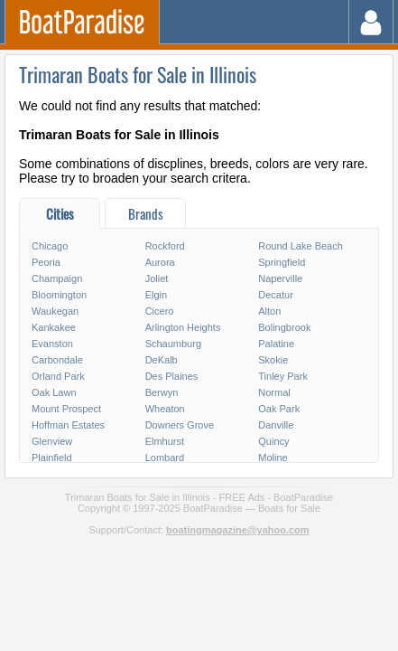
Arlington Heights (183, 327)
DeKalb (161, 359)
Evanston (52, 343)
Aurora (160, 262)
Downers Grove (179, 425)
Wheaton (165, 408)
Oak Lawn (54, 392)
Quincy (273, 441)
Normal (274, 392)
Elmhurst (164, 441)
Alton (269, 311)
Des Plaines (172, 376)
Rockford (165, 246)
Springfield (281, 262)
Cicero (159, 311)
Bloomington (59, 294)
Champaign (57, 278)
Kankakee (54, 327)
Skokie (273, 359)
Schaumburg (173, 343)
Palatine (276, 343)
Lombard (164, 457)
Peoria (46, 262)
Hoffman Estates (68, 425)
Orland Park (58, 376)
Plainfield (52, 457)
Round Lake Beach (300, 246)
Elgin (156, 294)
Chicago (50, 246)
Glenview (52, 441)
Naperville (280, 278)
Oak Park (279, 408)
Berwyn (162, 392)
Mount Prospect (66, 408)
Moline (272, 457)
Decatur (275, 294)
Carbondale (57, 359)
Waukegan (55, 311)
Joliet (157, 278)
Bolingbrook (284, 327)
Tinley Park (283, 376)
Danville (275, 425)
